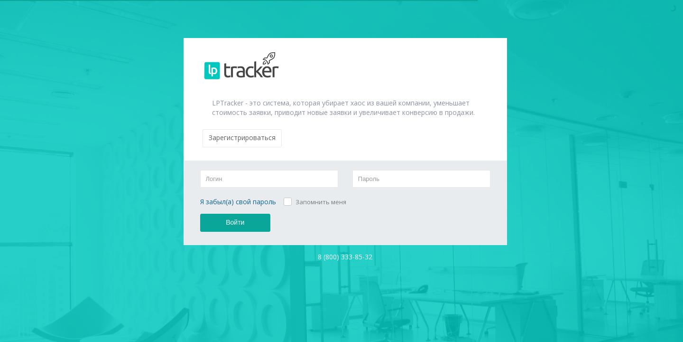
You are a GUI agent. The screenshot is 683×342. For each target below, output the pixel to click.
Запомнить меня (320, 202)
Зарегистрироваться (242, 137)
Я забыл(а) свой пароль (238, 201)
